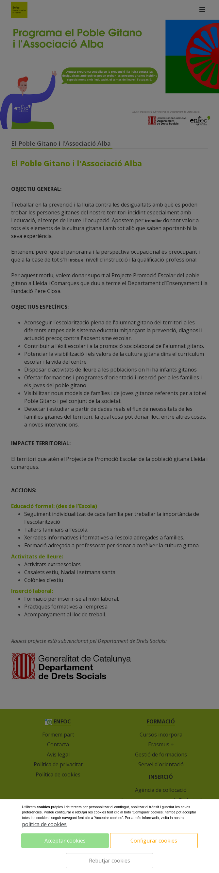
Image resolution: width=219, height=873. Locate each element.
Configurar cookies (153, 840)
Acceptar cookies (65, 840)
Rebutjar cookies (109, 860)
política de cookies (44, 824)
